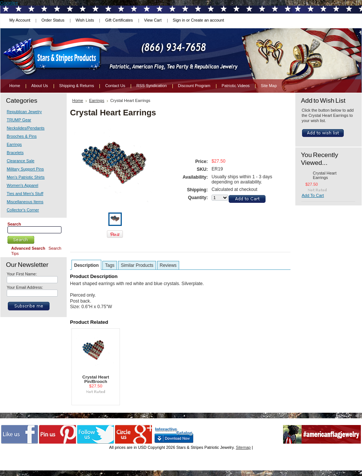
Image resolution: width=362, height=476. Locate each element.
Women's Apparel (22, 185)
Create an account (207, 20)
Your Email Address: (25, 287)
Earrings (14, 144)
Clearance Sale (20, 161)
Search (14, 224)
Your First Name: (22, 274)
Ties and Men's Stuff (25, 193)
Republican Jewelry (24, 111)
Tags (109, 265)
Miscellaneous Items (25, 201)
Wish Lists (85, 20)
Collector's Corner (23, 210)
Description (86, 265)
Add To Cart (313, 195)
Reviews (168, 265)
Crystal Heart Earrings (324, 175)
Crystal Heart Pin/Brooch (95, 379)
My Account (19, 20)
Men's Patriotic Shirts (26, 177)
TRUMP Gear (19, 120)
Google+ (9, 3)
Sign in (179, 20)
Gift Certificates (119, 20)
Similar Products (137, 265)
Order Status (52, 20)
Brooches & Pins (21, 136)
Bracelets (15, 152)
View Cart (153, 20)
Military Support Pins (25, 169)
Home (77, 100)
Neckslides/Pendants (26, 128)
